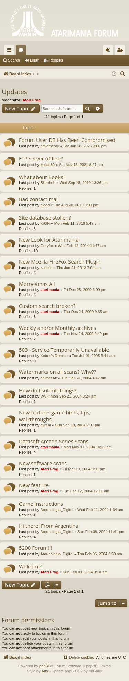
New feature (34, 485)
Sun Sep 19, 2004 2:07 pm (77, 425)
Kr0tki (45, 223)
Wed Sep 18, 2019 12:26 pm (84, 183)
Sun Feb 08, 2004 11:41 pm (100, 531)
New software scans (43, 463)
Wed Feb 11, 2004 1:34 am (100, 509)
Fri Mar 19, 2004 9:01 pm (84, 469)
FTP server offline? (41, 158)
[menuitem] (123, 74)
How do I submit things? (48, 390)
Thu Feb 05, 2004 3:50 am (99, 554)
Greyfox (47, 246)
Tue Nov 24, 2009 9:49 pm (86, 334)
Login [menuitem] (109, 51)
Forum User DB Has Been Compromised (67, 139)
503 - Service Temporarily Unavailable (64, 349)
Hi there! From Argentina (48, 525)
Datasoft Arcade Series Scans (53, 441)
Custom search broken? (47, 305)
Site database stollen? (45, 217)
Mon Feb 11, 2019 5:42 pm (77, 223)
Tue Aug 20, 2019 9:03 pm (76, 205)
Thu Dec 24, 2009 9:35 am (86, 312)
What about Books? (42, 177)
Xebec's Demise (53, 356)
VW (43, 396)
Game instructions (41, 503)
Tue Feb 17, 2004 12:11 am (86, 491)
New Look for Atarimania (49, 239)
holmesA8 (48, 378)
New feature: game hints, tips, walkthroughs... (54, 415)
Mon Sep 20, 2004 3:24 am (73, 396)
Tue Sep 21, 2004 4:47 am (84, 378)
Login (34, 60)
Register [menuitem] (121, 51)
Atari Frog (32, 100)
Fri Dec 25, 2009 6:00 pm (85, 290)
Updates (14, 91)
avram (45, 425)
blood (45, 205)
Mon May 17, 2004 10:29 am (88, 447)
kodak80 (47, 165)
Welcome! (31, 566)
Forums (22, 51)
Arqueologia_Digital (56, 509)
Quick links (10, 51)
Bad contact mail (39, 199)
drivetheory (49, 146)
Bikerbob (47, 183)
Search (14, 60)
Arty (45, 671)
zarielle (46, 268)
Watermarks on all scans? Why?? (57, 371)
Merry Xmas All (37, 283)
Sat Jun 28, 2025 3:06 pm (85, 146)
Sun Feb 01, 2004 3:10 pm (85, 572)
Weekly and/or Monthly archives (57, 327)
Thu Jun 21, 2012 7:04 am (78, 268)
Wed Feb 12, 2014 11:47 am (82, 246)
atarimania (49, 290)
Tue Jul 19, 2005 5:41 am (93, 356)
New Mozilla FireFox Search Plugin (60, 261)
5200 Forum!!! (35, 547)
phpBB (45, 666)
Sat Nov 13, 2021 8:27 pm (81, 165)
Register (56, 60)
